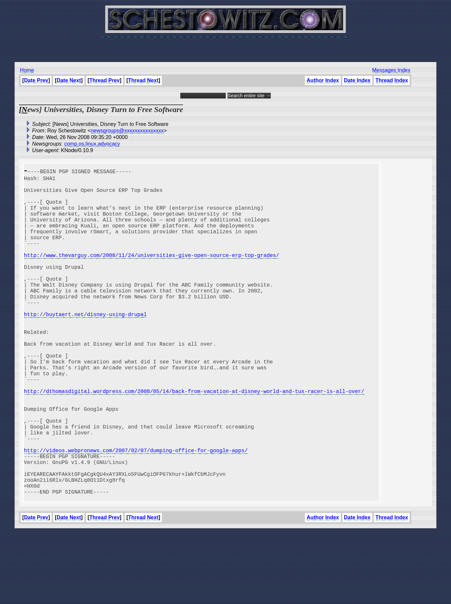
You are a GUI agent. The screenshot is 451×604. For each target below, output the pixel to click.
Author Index (323, 80)
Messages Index (391, 70)
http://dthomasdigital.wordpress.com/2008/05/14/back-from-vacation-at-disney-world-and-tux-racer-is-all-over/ (194, 439)
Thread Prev (104, 80)
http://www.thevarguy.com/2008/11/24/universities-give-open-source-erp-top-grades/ (151, 273)
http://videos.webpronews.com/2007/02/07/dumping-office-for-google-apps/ (136, 512)
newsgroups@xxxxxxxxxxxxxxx (127, 130)
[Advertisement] (225, 46)
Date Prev (36, 80)
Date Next (69, 80)
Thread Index (392, 80)
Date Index (357, 80)
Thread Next (143, 80)
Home (27, 70)
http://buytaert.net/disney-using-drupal (85, 345)
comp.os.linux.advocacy (92, 144)
